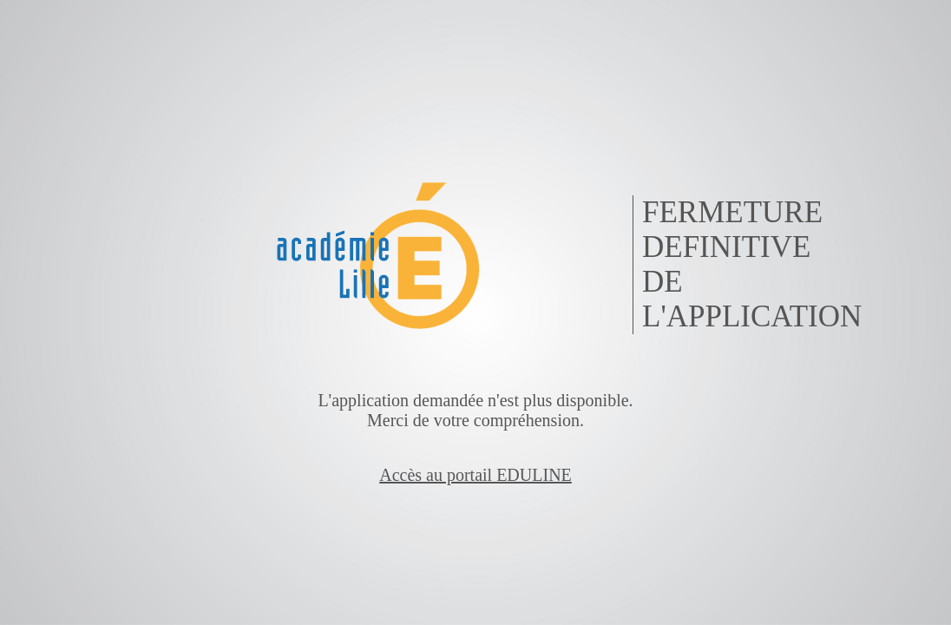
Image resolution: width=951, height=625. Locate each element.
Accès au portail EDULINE (475, 474)
